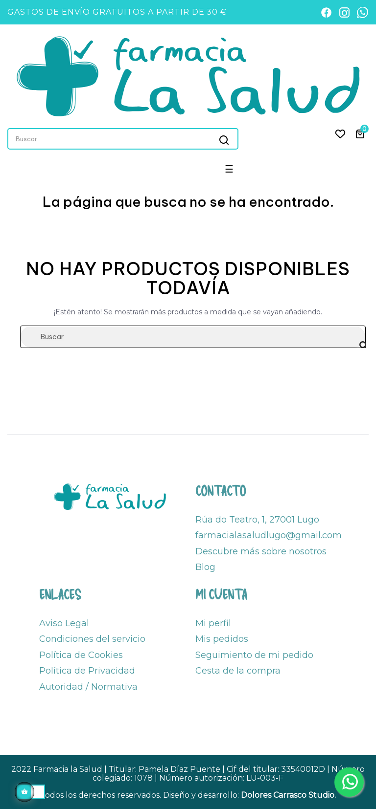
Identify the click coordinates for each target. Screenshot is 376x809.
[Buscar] (193, 337)
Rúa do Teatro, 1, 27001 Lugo (257, 519)
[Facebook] (326, 12)
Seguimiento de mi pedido (254, 655)
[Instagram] (344, 12)
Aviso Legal (64, 623)
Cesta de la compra (238, 670)
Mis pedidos (221, 639)
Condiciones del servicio (92, 639)
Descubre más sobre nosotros (261, 551)
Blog (205, 567)
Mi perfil (213, 623)
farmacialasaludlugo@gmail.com (268, 535)
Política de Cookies (81, 655)
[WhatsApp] (362, 12)
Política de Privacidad (87, 670)
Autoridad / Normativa (88, 686)
